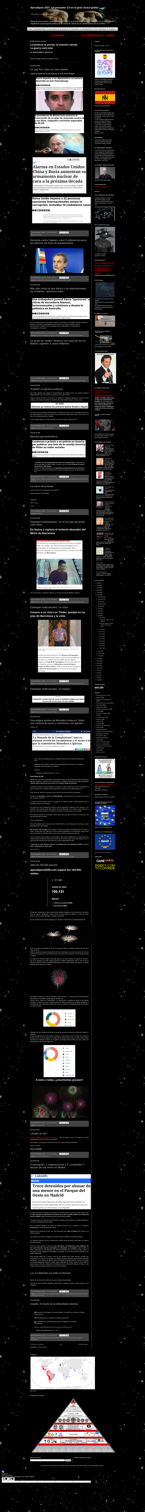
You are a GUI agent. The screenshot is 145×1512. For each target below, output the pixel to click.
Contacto (112, 29)
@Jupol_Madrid (39, 1327)
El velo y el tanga (109, 445)
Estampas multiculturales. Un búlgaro (50, 689)
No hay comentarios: (52, 232)
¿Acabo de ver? (38, 1133)
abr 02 (101, 648)
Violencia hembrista (101, 742)
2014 (98, 673)
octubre (100, 601)
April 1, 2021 (55, 1330)
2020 (98, 658)
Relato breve (99, 752)
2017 (98, 665)
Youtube (107, 45)
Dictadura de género (54, 335)
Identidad (98, 748)
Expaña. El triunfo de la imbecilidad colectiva (54, 1304)
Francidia (98, 723)
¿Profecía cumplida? (107, 548)
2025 (98, 585)
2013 (98, 675)
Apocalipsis (39, 234)
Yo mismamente (40, 1125)
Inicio (30, 29)
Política (83, 380)
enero (99, 655)
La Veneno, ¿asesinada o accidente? (108, 473)
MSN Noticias (34, 503)
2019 (98, 661)
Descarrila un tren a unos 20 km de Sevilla (109, 534)
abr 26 (101, 629)
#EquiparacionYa (49, 1327)
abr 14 (101, 638)
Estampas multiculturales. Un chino (49, 607)
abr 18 (101, 634)
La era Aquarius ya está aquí (104, 195)
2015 (98, 670)
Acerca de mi (64, 29)
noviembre (101, 599)
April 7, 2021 (55, 773)
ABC (36, 727)
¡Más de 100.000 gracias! (43, 865)
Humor (98, 721)
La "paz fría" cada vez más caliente (49, 69)
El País (32, 506)
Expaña (69, 280)
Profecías (98, 719)
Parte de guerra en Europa (77, 602)
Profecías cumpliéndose (102, 709)
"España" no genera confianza (46, 389)
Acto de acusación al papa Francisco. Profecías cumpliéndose (109, 504)
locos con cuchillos (101, 744)
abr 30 (101, 617)
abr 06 (101, 645)
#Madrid (40, 1314)
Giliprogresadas (87, 29)
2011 (98, 680)
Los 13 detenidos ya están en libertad (50, 1273)
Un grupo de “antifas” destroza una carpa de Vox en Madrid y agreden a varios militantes (58, 342)
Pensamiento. (100, 735)
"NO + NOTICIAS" (100, 29)
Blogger (102, 1465)
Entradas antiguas (83, 1344)
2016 (98, 668)
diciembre (101, 597)
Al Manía (38, 479)
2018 (98, 663)
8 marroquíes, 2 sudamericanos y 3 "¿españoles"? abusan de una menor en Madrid (57, 1166)
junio (99, 611)
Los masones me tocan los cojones (109, 519)
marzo (100, 651)
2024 (98, 588)
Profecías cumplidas (101, 725)
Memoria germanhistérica (43, 436)
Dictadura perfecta (62, 280)
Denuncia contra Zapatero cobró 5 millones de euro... (106, 625)
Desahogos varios (101, 733)
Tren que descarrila (101, 572)
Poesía (98, 750)
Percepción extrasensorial (42, 1156)
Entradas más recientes (37, 1344)
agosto (100, 606)
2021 (98, 595)
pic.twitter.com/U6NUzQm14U (63, 1327)
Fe (97, 715)
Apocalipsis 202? (40, 29)
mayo (99, 613)
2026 (98, 583)
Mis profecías (53, 29)
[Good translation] (5, 1479)
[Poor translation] (11, 1479)
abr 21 (101, 631)
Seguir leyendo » (34, 849)
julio (99, 608)
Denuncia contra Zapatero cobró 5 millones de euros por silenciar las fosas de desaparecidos (58, 241)
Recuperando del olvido (102, 746)
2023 (98, 590)
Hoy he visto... (100, 563)
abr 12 (101, 641)
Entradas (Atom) (42, 1347)
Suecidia (98, 740)
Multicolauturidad (100, 737)
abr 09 (101, 643)
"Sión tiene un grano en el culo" (108, 459)
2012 (98, 677)
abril (99, 615)
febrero (100, 653)
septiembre (101, 604)
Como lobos (75, 29)
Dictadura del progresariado (50, 280)
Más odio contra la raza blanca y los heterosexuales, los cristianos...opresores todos (58, 290)
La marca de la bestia (41, 486)
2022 (98, 592)
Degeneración (39, 280)
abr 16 (101, 636)
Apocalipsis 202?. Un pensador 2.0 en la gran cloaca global (64, 7)
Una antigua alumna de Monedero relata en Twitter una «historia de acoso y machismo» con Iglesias (57, 722)
